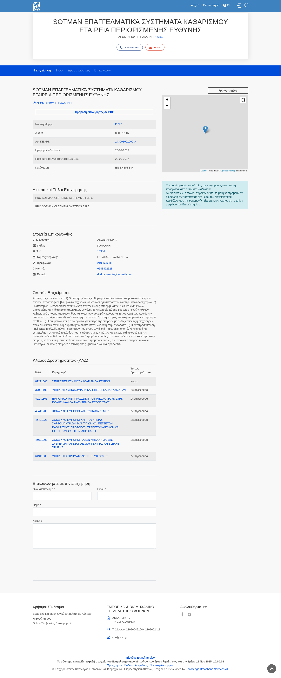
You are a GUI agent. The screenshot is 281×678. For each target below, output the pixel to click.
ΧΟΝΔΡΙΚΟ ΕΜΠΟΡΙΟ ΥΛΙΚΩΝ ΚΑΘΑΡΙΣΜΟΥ (80, 411)
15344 (159, 36)
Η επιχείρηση (42, 70)
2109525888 (129, 47)
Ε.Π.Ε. (119, 124)
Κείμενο (37, 520)
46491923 (41, 419)
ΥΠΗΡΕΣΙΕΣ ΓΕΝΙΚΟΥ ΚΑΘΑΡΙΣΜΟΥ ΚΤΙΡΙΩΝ (81, 381)
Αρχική (195, 5)
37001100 (41, 389)
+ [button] (167, 100)
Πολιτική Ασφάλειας (136, 665)
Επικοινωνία (102, 70)
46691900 (41, 439)
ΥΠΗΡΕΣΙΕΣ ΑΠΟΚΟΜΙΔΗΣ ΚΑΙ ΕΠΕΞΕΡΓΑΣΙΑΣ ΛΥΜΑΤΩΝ (89, 389)
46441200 (41, 411)
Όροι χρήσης (115, 665)
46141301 (41, 398)
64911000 (41, 456)
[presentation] (62, 559)
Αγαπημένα (228, 90)
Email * (101, 489)
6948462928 (104, 268)
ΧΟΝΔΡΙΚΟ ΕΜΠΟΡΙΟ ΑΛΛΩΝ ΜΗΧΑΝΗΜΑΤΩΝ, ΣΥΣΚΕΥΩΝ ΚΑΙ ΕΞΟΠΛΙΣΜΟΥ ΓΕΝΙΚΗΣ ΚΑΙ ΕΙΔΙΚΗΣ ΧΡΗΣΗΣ (85, 443)
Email (155, 47)
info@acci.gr (120, 637)
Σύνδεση (239, 5)
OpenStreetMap (228, 171)
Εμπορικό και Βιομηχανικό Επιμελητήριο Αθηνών (62, 613)
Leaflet (204, 171)
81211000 (41, 381)
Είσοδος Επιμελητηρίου (140, 657)
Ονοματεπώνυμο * (44, 489)
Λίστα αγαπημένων (246, 5)
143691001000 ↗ (125, 141)
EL (226, 5)
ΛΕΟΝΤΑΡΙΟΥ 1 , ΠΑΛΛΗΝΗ (54, 103)
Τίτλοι (59, 70)
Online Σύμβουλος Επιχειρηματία (53, 623)
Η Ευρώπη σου (42, 618)
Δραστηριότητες (79, 70)
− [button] (167, 106)
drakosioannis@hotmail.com (114, 274)
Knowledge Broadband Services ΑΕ (207, 669)
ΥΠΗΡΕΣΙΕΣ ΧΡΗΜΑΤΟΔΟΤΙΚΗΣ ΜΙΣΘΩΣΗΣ (80, 456)
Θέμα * (37, 505)
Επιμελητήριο (211, 5)
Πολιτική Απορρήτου (162, 665)
